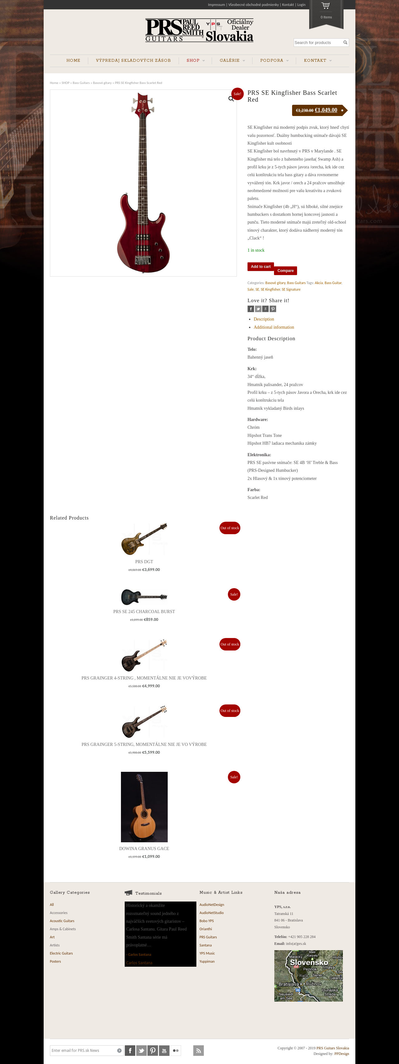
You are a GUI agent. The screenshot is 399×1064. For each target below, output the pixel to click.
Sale (251, 289)
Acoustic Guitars (62, 921)
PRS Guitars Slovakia (332, 1048)
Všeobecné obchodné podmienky (253, 4)
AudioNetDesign (212, 904)
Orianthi (206, 929)
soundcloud (187, 1050)
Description (264, 319)
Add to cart (261, 266)
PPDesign (341, 1054)
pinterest (273, 309)
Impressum (216, 4)
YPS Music (207, 953)
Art (52, 937)
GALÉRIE (228, 61)
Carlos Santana (139, 954)
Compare (285, 270)
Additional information (274, 327)
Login (301, 4)
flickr (176, 1050)
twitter (258, 309)
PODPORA (270, 61)
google (265, 309)
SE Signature (291, 289)
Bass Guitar (332, 283)
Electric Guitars (61, 953)
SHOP (192, 61)
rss (198, 1050)
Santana (206, 945)
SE (257, 289)
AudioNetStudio (212, 913)
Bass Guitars (81, 82)
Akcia (319, 283)
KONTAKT (314, 61)
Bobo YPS (207, 921)
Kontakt (288, 4)
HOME (73, 60)
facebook (251, 309)
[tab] (301, 319)
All (52, 904)
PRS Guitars (208, 937)
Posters (55, 961)
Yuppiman (207, 961)
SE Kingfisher (270, 289)
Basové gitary (102, 82)
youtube (164, 1050)
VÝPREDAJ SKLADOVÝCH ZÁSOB (133, 60)
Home (54, 82)
